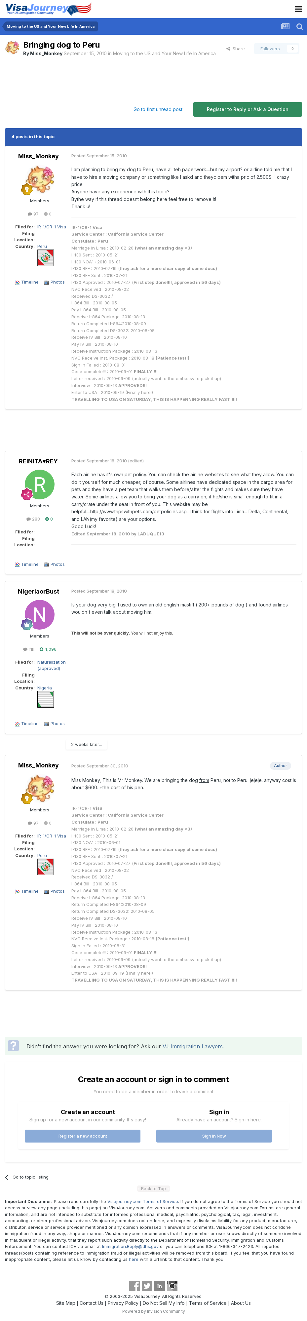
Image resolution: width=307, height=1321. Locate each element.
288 (33, 519)
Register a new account (82, 1136)
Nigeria (44, 687)
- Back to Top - (153, 1188)
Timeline (30, 282)
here (133, 1259)
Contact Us (91, 1303)
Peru (42, 246)
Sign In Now (214, 1136)
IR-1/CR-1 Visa (51, 226)
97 (33, 213)
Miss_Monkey (46, 53)
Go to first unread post (158, 109)
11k (28, 649)
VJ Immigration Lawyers (193, 1046)
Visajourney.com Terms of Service (142, 1201)
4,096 (48, 649)
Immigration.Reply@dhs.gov (130, 1246)
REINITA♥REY (38, 461)
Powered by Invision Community (153, 1311)
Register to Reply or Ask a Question (247, 109)
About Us (241, 1303)
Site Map (65, 1303)
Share (235, 48)
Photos (58, 282)
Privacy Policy (123, 1303)
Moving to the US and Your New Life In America (164, 53)
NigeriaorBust (38, 591)
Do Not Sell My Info (164, 1303)
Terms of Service (208, 1303)
